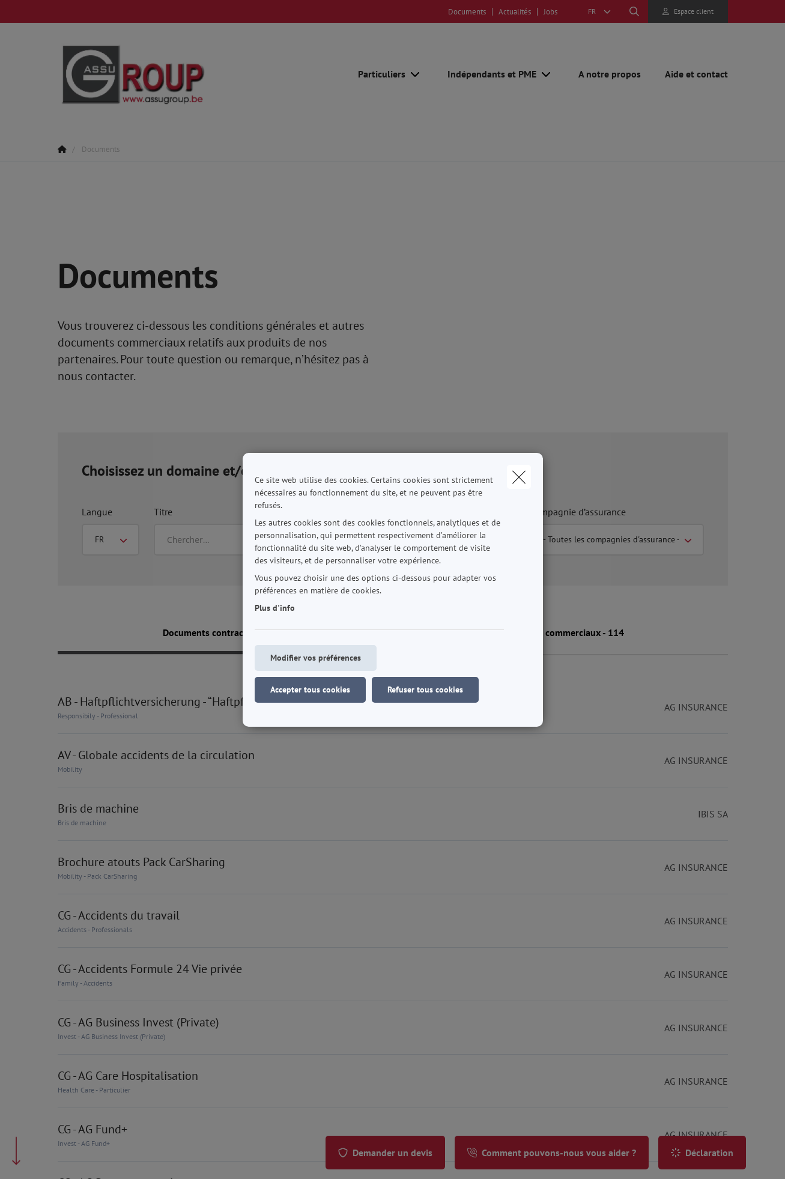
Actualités (515, 12)
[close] (519, 477)
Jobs (550, 12)
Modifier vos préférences (315, 657)
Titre (163, 512)
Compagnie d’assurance (578, 512)
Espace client (694, 11)
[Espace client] (688, 11)
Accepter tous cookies (310, 689)
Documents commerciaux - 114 (560, 632)
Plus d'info (275, 607)
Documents (467, 12)
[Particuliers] (377, 74)
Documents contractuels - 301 (225, 632)
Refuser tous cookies (425, 689)
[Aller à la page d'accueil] (178, 74)
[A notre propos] (609, 74)
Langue (97, 512)
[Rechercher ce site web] (634, 11)
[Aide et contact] (690, 74)
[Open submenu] (415, 74)
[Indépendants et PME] (487, 74)
